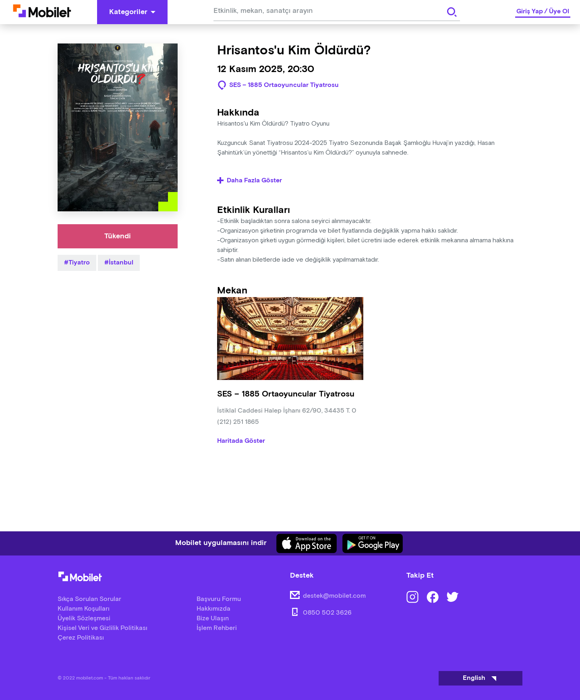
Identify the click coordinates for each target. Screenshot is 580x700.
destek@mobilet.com (334, 596)
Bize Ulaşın (213, 618)
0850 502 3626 (327, 613)
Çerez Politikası (81, 638)
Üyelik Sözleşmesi (84, 618)
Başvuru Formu (219, 599)
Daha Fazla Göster (249, 180)
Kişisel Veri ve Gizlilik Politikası (102, 628)
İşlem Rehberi (217, 628)
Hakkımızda (213, 609)
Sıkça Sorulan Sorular (89, 599)
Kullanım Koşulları (84, 609)
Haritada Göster (241, 441)
